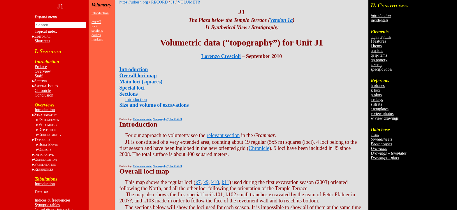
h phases (378, 85)
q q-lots (377, 50)
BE (48, 144)
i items (376, 46)
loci (94, 26)
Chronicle (43, 90)
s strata (376, 104)
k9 (206, 182)
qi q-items (379, 55)
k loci (375, 90)
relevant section (223, 135)
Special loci (132, 88)
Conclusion (44, 95)
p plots (376, 95)
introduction (100, 13)
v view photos (382, 113)
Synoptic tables (47, 205)
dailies (96, 35)
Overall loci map (138, 75)
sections (97, 31)
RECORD (159, 2)
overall (96, 22)
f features (378, 41)
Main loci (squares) (141, 82)
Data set (41, 192)
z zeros (376, 64)
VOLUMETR (188, 2)
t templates (380, 109)
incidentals (380, 20)
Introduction (45, 110)
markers (97, 39)
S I (46, 86)
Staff (39, 76)
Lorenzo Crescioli (221, 56)
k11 (225, 182)
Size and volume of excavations (154, 105)
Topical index (46, 31)
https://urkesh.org (133, 2)
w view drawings (385, 118)
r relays (377, 99)
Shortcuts (42, 41)
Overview (43, 71)
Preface (41, 66)
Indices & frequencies (53, 200)
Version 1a (281, 20)
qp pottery (379, 60)
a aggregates (381, 36)
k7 (198, 182)
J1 (172, 2)
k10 (215, 182)
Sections (128, 94)
